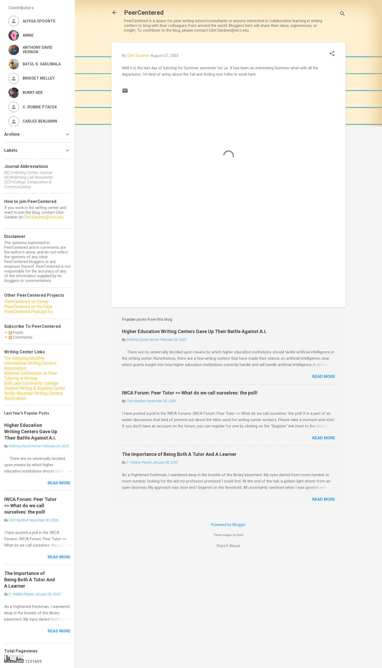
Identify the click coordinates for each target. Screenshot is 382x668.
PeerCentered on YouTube (28, 306)
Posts (16, 332)
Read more (323, 376)
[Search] (342, 14)
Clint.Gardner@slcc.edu (43, 217)
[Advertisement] (228, 258)
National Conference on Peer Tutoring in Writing (30, 376)
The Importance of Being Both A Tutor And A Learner (179, 454)
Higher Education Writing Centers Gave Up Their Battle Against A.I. (194, 331)
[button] (332, 54)
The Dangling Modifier (24, 358)
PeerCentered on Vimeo (26, 301)
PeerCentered (144, 12)
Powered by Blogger (228, 524)
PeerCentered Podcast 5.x (28, 311)
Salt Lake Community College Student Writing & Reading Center (34, 386)
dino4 (239, 535)
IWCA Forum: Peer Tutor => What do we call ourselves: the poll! (189, 393)
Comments (20, 337)
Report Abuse (228, 545)
